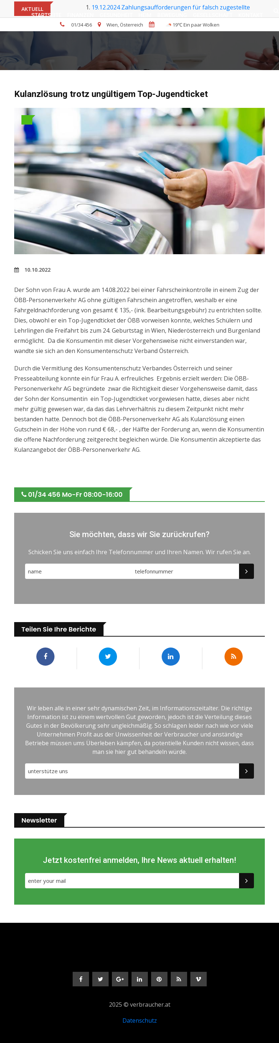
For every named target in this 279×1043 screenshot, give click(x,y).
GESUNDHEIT (116, 15)
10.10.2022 (32, 269)
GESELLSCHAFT (212, 15)
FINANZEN (80, 15)
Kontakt (250, 15)
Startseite (46, 15)
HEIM (144, 15)
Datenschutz (139, 1020)
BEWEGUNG (172, 15)
